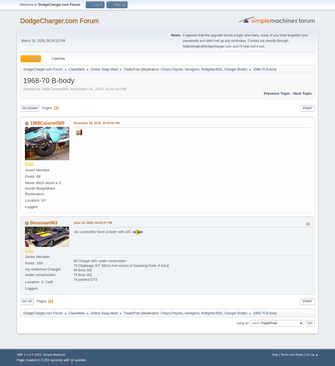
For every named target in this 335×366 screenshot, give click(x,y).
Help (275, 354)
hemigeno (192, 69)
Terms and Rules (292, 354)
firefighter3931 (212, 69)
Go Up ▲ (312, 354)
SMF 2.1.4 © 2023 (29, 354)
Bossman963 (44, 222)
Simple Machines (54, 354)
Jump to (242, 323)
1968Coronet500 (47, 123)
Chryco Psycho (172, 69)
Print (307, 108)
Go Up (27, 301)
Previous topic (277, 93)
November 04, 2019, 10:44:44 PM (96, 123)
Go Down (29, 108)
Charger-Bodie (235, 69)
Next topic (302, 93)
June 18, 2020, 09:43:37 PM (92, 222)
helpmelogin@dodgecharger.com (207, 46)
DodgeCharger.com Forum (59, 20)
